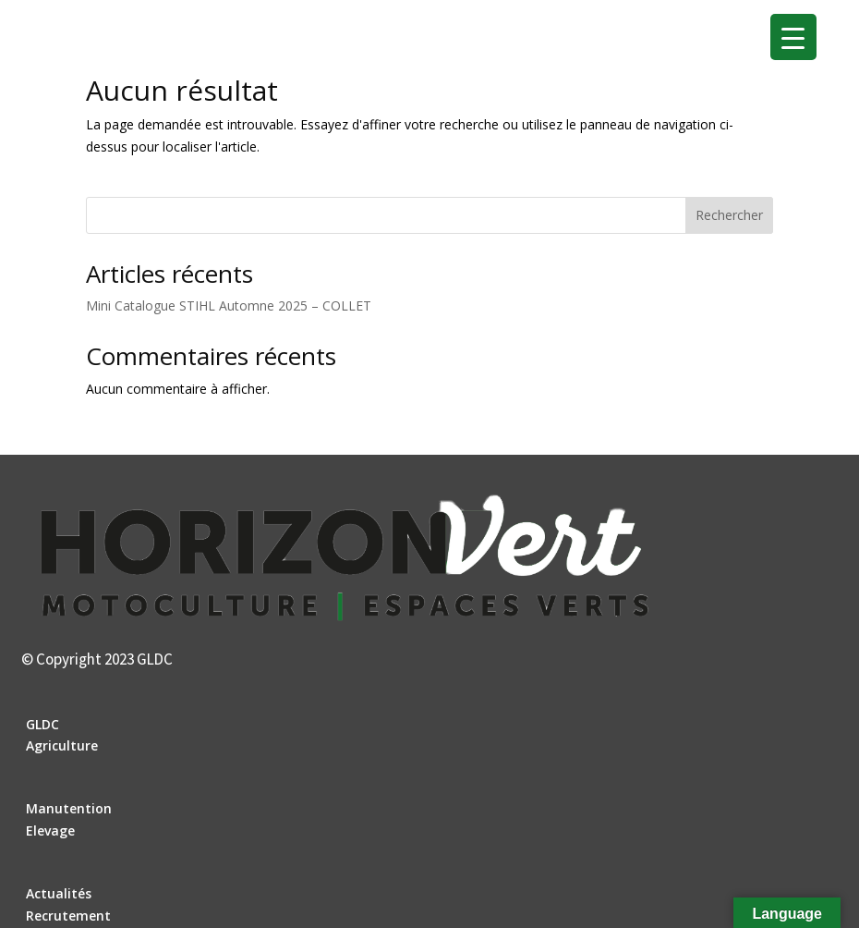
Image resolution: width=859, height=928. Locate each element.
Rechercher (729, 215)
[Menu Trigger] (793, 37)
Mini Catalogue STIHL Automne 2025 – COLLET (228, 305)
